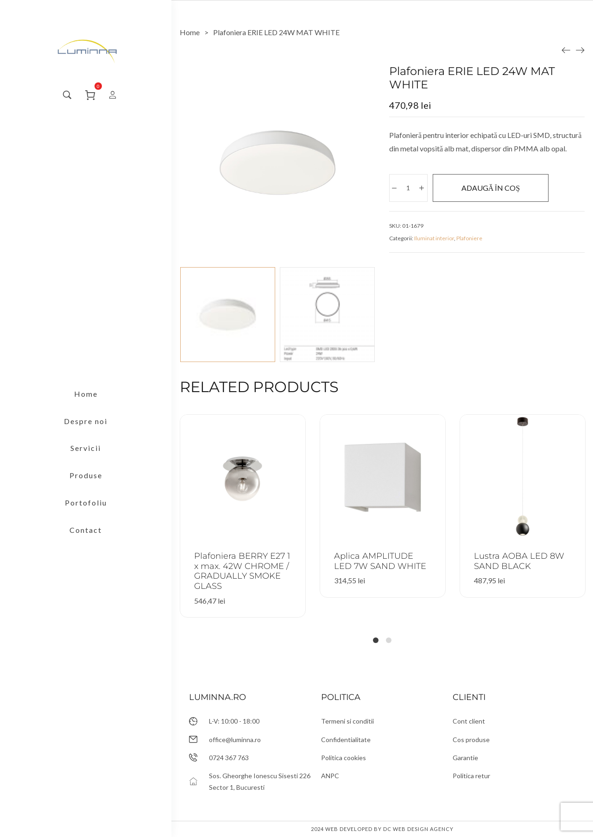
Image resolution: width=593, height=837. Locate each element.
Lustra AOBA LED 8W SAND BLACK (519, 561)
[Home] (190, 32)
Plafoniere (469, 238)
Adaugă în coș (490, 187)
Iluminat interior (434, 238)
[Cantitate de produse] (408, 188)
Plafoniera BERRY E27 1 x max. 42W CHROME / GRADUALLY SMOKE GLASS (242, 571)
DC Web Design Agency (418, 829)
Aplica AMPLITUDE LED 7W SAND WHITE (380, 561)
